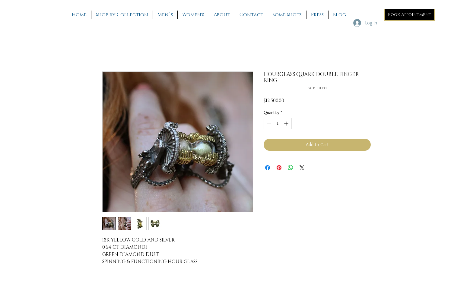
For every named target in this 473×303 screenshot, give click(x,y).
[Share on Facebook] (267, 167)
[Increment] (286, 123)
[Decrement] (268, 123)
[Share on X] (302, 167)
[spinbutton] (277, 123)
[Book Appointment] (409, 15)
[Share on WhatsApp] (290, 167)
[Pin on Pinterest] (279, 167)
